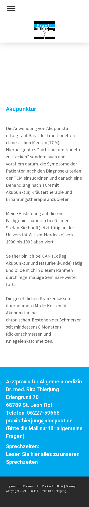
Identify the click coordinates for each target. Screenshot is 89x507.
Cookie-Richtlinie (52, 486)
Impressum (13, 486)
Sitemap (71, 486)
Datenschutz (31, 486)
